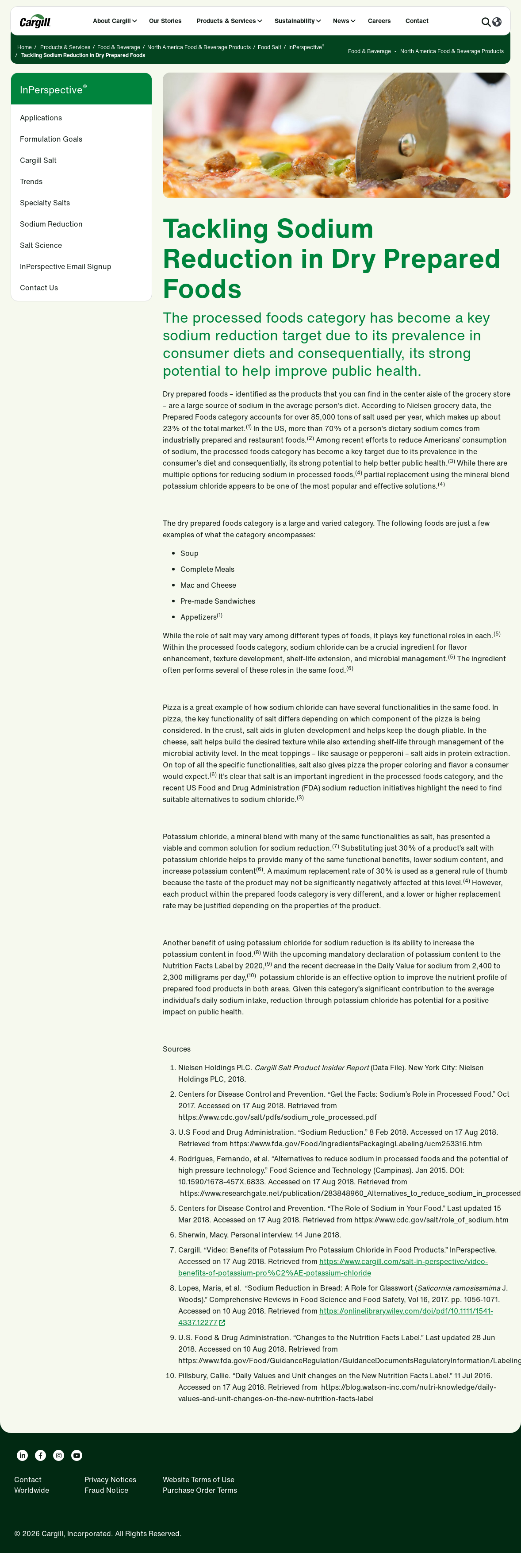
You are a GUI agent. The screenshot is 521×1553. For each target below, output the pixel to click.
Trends (31, 181)
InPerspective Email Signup (65, 266)
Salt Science (41, 245)
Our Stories (165, 20)
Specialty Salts (45, 202)
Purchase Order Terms (200, 1490)
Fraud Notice (106, 1490)
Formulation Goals (51, 139)
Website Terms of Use (198, 1479)
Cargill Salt (38, 160)
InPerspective (306, 47)
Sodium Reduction (51, 224)
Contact (417, 20)
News (341, 20)
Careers (379, 20)
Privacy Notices (110, 1479)
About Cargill (112, 20)
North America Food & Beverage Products (199, 47)
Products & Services (226, 20)
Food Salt (269, 47)
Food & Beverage (118, 47)
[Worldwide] (497, 22)
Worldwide (31, 1490)
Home (24, 47)
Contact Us (39, 287)
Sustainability (295, 20)
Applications (41, 117)
